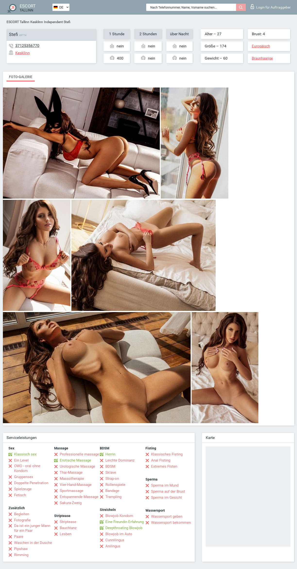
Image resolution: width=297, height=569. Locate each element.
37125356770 (27, 45)
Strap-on (112, 478)
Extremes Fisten (164, 466)
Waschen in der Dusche (33, 543)
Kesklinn (36, 22)
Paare (18, 536)
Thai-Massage (71, 472)
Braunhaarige (262, 58)
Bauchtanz (68, 528)
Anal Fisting (160, 460)
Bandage (112, 491)
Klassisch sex (25, 454)
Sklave (110, 472)
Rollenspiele (115, 484)
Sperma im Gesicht (166, 497)
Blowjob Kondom (119, 516)
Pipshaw (21, 549)
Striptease (68, 522)
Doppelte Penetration (31, 483)
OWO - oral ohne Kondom (27, 468)
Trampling (113, 497)
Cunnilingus (114, 540)
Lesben (65, 534)
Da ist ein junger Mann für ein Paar (32, 528)
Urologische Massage (77, 466)
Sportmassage (71, 491)
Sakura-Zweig (71, 503)
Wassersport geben (166, 516)
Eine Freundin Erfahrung (124, 522)
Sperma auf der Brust (168, 491)
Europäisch (261, 46)
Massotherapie (72, 478)
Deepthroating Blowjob (123, 528)
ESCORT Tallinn (18, 22)
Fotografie (22, 520)
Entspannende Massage (79, 497)
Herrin (110, 454)
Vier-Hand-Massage (76, 484)
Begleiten (21, 514)
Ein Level (21, 460)
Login (271, 6)
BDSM (110, 466)
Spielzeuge (23, 489)
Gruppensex (23, 477)
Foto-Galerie (20, 77)
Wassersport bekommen (171, 522)
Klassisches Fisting (167, 454)
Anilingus (112, 546)
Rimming (21, 555)
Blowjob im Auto (118, 534)
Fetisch (20, 495)
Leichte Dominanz (120, 460)
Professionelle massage (79, 454)
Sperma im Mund (164, 485)
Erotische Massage (75, 460)
